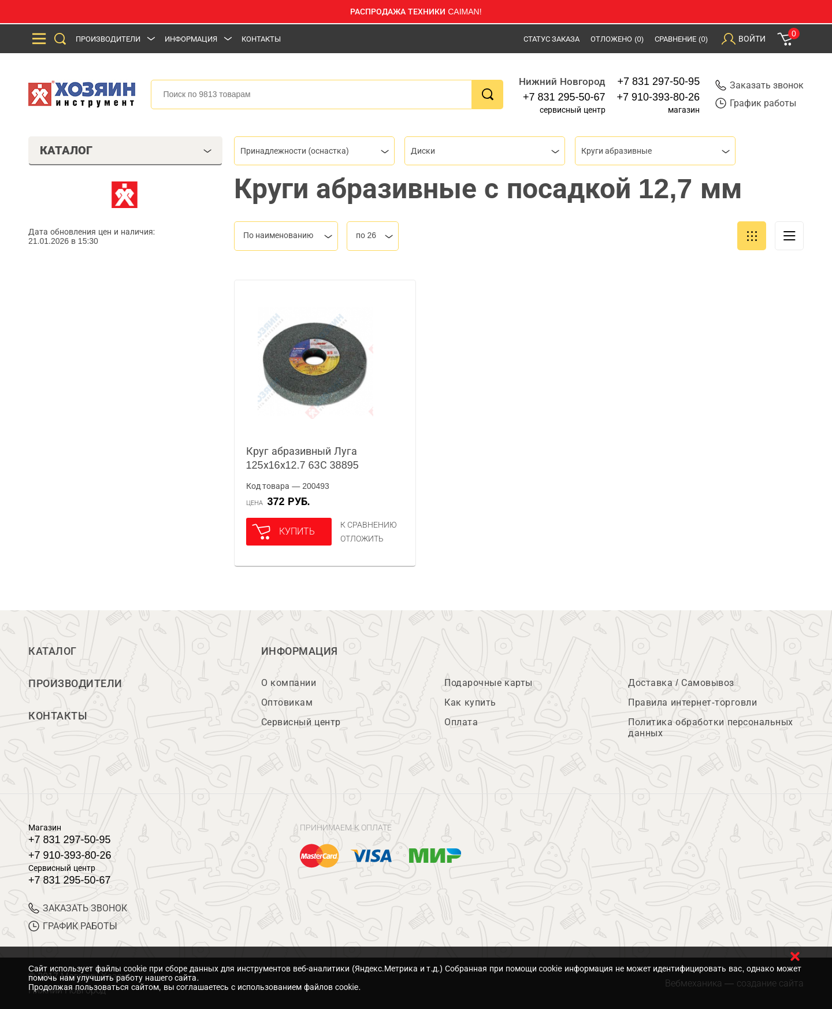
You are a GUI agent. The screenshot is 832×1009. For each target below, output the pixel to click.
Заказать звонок (759, 85)
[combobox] (314, 150)
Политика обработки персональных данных (710, 727)
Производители (108, 39)
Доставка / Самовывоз (681, 683)
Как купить (470, 702)
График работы (755, 103)
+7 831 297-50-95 (659, 81)
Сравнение (681, 39)
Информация (191, 39)
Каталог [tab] (125, 150)
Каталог (52, 651)
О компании (288, 683)
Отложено (617, 39)
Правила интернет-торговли (692, 702)
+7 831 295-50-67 (564, 97)
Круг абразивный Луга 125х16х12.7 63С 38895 (302, 458)
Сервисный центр (301, 722)
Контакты (261, 39)
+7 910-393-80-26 (658, 97)
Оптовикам (287, 702)
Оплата (461, 722)
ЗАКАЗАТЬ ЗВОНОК (77, 908)
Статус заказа (551, 39)
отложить (362, 538)
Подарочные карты (488, 683)
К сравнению (369, 524)
